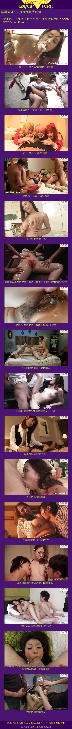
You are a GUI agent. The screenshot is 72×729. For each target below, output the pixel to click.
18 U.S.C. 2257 (33, 722)
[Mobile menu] (3, 4)
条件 (21, 722)
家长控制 (60, 722)
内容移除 (48, 722)
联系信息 (12, 722)
